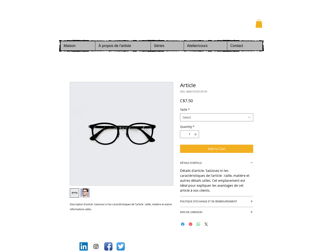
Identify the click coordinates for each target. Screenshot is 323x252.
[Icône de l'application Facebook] (108, 246)
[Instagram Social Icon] (96, 246)
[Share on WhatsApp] (198, 224)
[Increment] (195, 134)
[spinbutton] (189, 134)
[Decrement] (183, 134)
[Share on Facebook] (182, 224)
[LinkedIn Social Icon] (84, 246)
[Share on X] (206, 224)
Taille (185, 109)
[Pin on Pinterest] (190, 224)
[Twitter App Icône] (121, 246)
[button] (258, 23)
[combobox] (216, 117)
